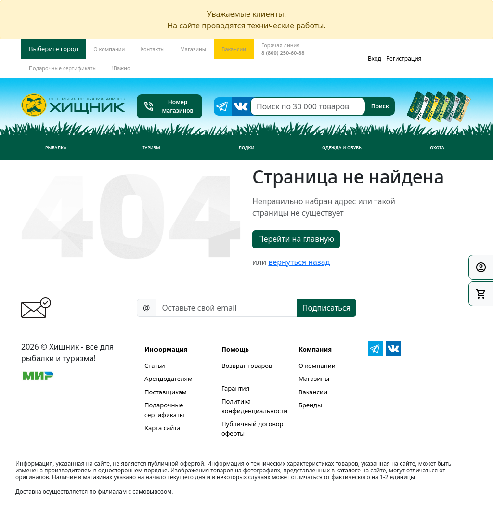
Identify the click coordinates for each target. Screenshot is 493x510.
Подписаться (326, 307)
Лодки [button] (246, 147)
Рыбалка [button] (55, 147)
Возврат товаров (246, 365)
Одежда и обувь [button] (342, 147)
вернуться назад (299, 262)
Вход (374, 58)
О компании (317, 365)
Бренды (310, 405)
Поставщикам (165, 392)
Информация (165, 349)
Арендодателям (168, 378)
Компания (315, 349)
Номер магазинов (168, 106)
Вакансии (312, 392)
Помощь (235, 349)
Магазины (313, 378)
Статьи (154, 365)
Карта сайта (162, 427)
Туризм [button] (151, 147)
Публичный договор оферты (252, 428)
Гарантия (235, 388)
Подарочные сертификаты (164, 410)
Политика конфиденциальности (254, 406)
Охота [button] (437, 147)
